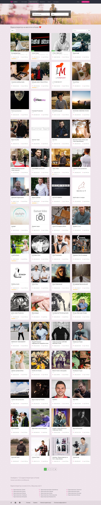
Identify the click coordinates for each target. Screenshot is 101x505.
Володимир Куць (15, 53)
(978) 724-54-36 (37, 345)
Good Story (76, 82)
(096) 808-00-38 (16, 316)
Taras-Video (55, 168)
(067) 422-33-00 (78, 316)
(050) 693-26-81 (16, 374)
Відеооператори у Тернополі (74, 489)
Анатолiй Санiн (15, 457)
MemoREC (75, 399)
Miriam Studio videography (59, 370)
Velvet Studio (35, 53)
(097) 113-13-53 (57, 114)
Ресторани (56, 1)
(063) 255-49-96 (37, 143)
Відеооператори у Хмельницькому (49, 495)
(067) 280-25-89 (78, 57)
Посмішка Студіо (77, 370)
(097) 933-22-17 (57, 230)
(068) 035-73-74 (16, 288)
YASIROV (54, 399)
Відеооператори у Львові (19, 489)
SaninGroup (76, 457)
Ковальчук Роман (77, 342)
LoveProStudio (15, 255)
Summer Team (36, 139)
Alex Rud (54, 139)
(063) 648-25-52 (37, 432)
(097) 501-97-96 (78, 432)
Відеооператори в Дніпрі (46, 493)
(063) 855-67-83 (78, 172)
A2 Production (15, 428)
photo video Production (17, 313)
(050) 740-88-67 (37, 288)
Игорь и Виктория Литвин (80, 313)
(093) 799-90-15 (16, 259)
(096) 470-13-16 (16, 143)
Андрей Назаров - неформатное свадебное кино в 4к (40, 343)
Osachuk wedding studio (17, 82)
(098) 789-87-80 (57, 57)
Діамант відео (36, 226)
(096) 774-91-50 (16, 403)
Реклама (28, 502)
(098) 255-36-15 (57, 345)
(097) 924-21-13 (78, 259)
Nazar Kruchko (15, 139)
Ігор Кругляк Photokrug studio (60, 313)
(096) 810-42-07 (37, 201)
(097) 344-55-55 (78, 201)
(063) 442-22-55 (37, 403)
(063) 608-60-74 (57, 201)
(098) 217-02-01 (16, 201)
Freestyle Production (37, 111)
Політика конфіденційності (60, 502)
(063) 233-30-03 (16, 345)
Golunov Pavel (35, 457)
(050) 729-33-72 (37, 230)
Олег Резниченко (57, 255)
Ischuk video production (17, 399)
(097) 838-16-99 (37, 114)
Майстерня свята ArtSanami (39, 428)
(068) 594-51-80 (57, 259)
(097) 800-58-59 (16, 172)
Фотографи (24, 1)
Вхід (78, 1)
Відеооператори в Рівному (20, 493)
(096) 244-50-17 (78, 288)
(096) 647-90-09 (78, 403)
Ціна (13, 30)
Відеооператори (33, 1)
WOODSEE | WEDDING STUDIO (81, 111)
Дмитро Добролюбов (17, 370)
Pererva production (16, 111)
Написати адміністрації (45, 502)
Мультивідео (35, 313)
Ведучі (49, 1)
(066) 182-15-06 (16, 57)
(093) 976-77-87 (57, 143)
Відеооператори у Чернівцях (20, 495)
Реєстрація (85, 1)
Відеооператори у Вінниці (74, 495)
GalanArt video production (80, 168)
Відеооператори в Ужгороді (74, 493)
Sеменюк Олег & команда (80, 255)
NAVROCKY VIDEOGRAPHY (18, 342)
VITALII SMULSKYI (57, 53)
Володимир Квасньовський (80, 284)
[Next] (55, 469)
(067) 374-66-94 (16, 230)
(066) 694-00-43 (16, 432)
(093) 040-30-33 (57, 403)
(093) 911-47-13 (37, 461)
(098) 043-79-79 (57, 172)
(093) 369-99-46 (78, 114)
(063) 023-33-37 (37, 172)
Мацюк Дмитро (36, 197)
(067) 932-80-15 (37, 316)
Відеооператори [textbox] (40, 14)
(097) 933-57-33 (37, 57)
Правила (35, 502)
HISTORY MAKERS (57, 197)
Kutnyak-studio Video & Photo (40, 82)
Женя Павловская (57, 284)
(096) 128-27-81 (78, 374)
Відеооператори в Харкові (47, 491)
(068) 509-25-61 (78, 143)
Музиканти (42, 1)
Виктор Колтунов (77, 428)
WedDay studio (15, 284)
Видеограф (76, 53)
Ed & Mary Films (36, 255)
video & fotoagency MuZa (59, 226)
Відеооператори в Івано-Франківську (49, 489)
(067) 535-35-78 (37, 259)
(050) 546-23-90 (16, 114)
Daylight (13, 226)
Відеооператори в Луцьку (19, 491)
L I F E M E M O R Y (57, 82)
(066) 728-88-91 (57, 374)
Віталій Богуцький (57, 111)
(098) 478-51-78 (57, 461)
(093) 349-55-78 (57, 316)
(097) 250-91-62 (78, 230)
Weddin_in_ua (77, 226)
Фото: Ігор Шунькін (86, 23)
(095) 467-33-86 (57, 432)
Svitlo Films (35, 284)
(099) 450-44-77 (16, 461)
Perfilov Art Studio (37, 370)
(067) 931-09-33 (37, 374)
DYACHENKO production (38, 168)
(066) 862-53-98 (78, 345)
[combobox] (41, 14)
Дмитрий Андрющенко (17, 197)
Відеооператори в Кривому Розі (48, 496)
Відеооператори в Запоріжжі (20, 496)
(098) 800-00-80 (57, 288)
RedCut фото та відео (79, 197)
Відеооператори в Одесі (73, 491)
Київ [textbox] (59, 14)
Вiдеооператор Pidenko (38, 399)
